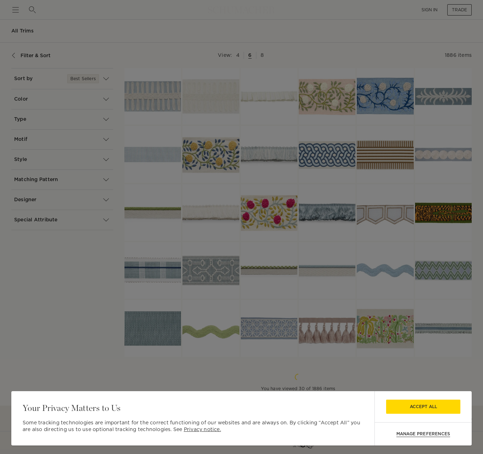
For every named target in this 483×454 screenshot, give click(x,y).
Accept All (423, 406)
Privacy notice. (202, 429)
